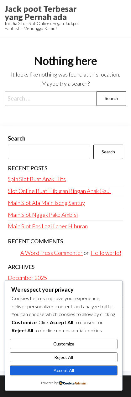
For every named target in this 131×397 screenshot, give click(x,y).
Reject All (63, 357)
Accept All (64, 370)
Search (16, 138)
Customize (63, 343)
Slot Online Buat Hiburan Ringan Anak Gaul (59, 190)
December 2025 (27, 277)
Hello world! (106, 252)
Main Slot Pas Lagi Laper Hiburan (48, 226)
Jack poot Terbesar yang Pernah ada (40, 13)
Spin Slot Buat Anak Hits (37, 179)
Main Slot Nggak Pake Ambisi (43, 214)
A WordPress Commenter (51, 252)
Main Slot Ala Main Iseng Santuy (46, 202)
